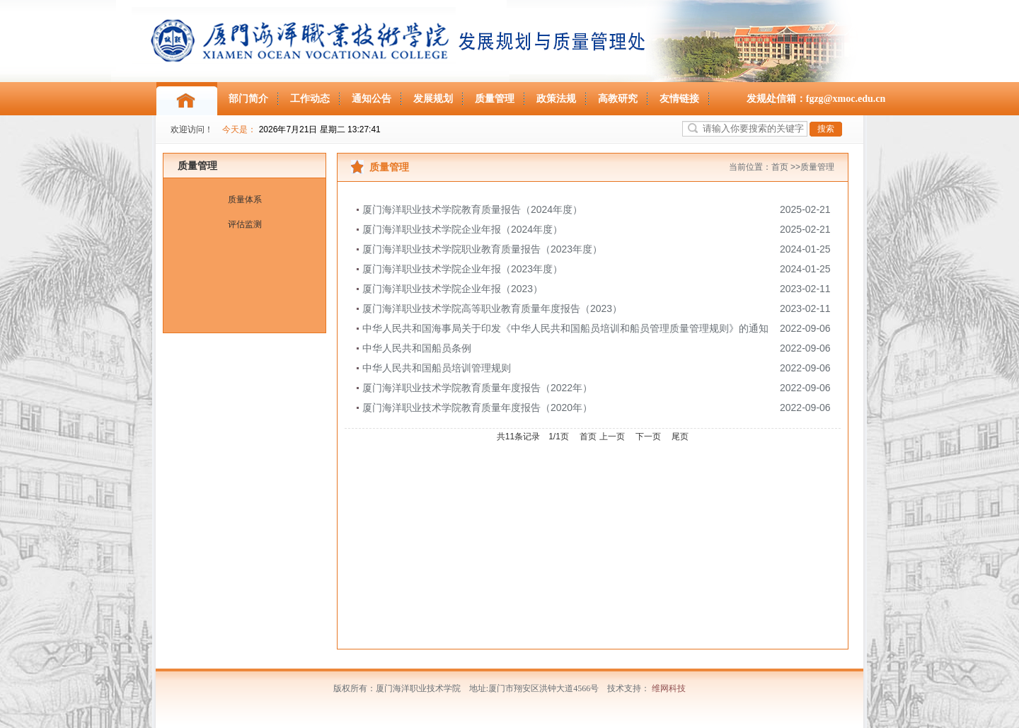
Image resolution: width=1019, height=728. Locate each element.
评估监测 (245, 224)
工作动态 (310, 98)
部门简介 (248, 98)
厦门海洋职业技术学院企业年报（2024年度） (462, 229)
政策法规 (556, 98)
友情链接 (679, 98)
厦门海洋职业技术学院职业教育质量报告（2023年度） (482, 249)
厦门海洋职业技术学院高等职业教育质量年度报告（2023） (492, 308)
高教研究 (618, 98)
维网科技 (669, 688)
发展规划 (433, 98)
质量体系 (245, 199)
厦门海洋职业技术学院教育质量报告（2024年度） (472, 209)
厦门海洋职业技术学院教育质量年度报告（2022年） (477, 387)
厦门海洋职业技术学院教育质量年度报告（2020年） (477, 407)
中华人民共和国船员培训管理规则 (436, 368)
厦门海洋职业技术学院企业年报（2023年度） (462, 269)
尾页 (680, 436)
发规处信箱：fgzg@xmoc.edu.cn (816, 98)
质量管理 (494, 98)
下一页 (648, 436)
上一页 (612, 436)
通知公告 (371, 98)
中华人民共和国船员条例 (416, 348)
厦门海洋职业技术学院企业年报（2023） (452, 288)
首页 (779, 167)
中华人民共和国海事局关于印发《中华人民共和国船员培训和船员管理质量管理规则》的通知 (565, 328)
